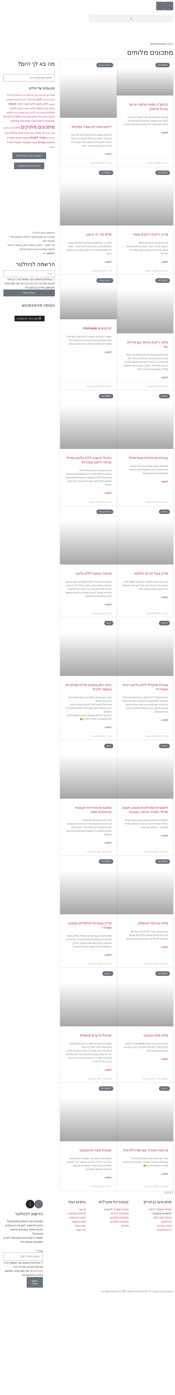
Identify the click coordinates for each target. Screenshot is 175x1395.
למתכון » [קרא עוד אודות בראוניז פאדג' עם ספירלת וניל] (164, 1174)
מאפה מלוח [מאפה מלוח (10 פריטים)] (36, 108)
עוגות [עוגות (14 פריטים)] (26, 137)
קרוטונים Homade (97, 328)
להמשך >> (49, 253)
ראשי (170, 43)
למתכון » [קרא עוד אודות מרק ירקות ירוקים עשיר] (164, 262)
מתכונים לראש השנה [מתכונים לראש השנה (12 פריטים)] (43, 121)
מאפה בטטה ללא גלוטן (94, 573)
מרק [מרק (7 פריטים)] (15, 113)
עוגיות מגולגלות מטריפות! (148, 458)
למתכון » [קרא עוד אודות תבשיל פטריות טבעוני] (108, 1177)
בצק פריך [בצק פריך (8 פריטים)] (50, 99)
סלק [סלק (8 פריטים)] (44, 133)
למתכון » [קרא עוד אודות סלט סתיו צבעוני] (164, 1059)
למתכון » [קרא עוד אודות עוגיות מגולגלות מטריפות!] (164, 481)
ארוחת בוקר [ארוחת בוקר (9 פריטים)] (40, 95)
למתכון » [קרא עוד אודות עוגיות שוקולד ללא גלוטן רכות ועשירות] (164, 720)
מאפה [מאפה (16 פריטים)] (12, 104)
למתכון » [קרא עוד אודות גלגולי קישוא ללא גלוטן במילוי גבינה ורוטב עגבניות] (108, 493)
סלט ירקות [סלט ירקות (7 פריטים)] (50, 133)
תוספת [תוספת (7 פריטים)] (52, 147)
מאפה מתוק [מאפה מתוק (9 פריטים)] (23, 108)
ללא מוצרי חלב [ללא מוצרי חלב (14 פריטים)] (26, 104)
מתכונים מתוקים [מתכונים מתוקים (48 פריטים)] (38, 127)
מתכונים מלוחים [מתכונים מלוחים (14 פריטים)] (20, 121)
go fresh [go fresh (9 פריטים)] (50, 95)
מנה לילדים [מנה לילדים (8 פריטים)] (34, 112)
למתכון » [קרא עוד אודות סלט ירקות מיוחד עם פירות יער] (164, 377)
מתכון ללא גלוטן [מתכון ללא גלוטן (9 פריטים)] (40, 116)
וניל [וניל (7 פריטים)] (44, 100)
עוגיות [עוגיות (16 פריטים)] (41, 142)
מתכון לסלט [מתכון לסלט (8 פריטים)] (26, 117)
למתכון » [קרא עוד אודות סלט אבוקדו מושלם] (164, 947)
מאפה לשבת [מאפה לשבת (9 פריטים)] (49, 108)
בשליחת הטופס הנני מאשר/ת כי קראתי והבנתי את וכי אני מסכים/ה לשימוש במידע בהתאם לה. (29, 283)
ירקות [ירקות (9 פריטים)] (24, 99)
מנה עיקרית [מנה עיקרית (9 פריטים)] (23, 112)
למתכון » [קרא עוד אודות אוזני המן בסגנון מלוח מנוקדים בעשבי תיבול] (108, 727)
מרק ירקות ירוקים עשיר (150, 234)
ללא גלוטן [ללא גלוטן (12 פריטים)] (42, 104)
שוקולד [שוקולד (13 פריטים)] (26, 142)
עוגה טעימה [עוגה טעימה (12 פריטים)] (16, 132)
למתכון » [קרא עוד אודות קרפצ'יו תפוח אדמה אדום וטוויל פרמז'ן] (164, 132)
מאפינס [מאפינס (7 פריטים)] (43, 113)
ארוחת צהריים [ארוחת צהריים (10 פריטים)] (14, 95)
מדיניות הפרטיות (32, 283)
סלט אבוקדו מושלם (153, 923)
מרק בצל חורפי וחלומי (151, 573)
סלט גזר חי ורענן (99, 234)
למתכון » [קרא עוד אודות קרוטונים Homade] (108, 352)
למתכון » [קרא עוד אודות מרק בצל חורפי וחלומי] (164, 597)
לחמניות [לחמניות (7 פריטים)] (52, 104)
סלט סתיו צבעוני (155, 1035)
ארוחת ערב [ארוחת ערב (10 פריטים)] (27, 95)
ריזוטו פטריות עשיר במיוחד (91, 127)
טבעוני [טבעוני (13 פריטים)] (32, 99)
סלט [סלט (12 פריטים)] (17, 127)
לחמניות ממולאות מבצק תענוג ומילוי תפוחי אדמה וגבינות (145, 810)
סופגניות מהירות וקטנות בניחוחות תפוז (93, 810)
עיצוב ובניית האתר (162, 1291)
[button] (131, 18)
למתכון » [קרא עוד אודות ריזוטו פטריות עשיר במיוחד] (108, 154)
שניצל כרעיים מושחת (96, 1035)
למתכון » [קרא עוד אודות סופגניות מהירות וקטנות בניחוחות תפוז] (108, 843)
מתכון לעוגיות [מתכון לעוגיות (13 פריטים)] (11, 116)
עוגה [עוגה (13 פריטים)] (38, 132)
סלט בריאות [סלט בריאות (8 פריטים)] (9, 128)
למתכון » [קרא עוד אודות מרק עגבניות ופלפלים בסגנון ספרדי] (108, 955)
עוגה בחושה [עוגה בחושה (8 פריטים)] (29, 133)
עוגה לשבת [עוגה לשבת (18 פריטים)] (38, 138)
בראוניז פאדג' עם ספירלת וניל (145, 1150)
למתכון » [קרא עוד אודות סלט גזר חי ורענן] (108, 262)
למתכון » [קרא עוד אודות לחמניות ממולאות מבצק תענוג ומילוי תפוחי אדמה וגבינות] (164, 835)
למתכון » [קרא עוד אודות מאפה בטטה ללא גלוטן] (108, 604)
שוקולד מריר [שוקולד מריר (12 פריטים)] (13, 142)
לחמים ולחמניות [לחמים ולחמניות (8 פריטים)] (14, 99)
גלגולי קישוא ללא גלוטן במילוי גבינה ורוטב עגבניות (89, 460)
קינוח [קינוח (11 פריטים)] (34, 142)
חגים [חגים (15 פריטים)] (39, 99)
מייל (40, 1251)
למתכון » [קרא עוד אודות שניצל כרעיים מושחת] (108, 1070)
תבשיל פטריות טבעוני (95, 1150)
